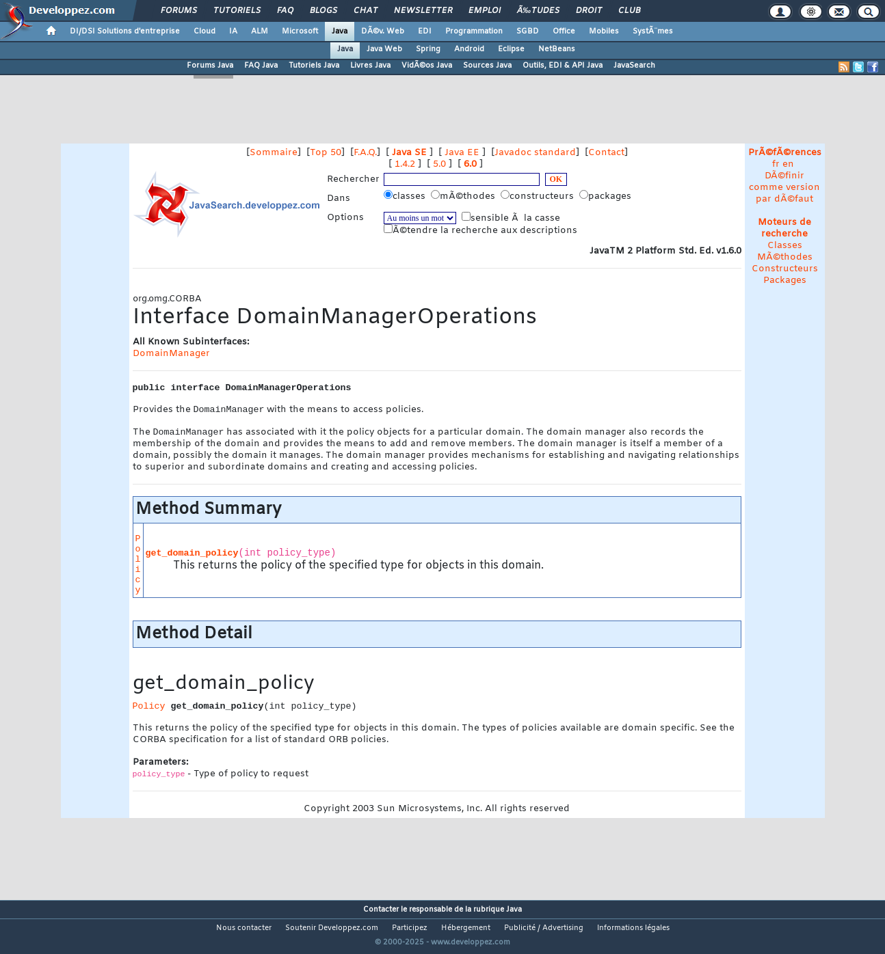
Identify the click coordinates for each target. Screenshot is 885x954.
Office (564, 31)
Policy (138, 567)
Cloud (204, 31)
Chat (365, 10)
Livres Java (370, 65)
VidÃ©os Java (426, 65)
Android (469, 49)
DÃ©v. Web (382, 31)
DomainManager (171, 353)
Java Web (384, 49)
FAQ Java (261, 65)
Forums (178, 10)
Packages (784, 280)
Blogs (323, 10)
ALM (259, 31)
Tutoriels (237, 10)
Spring (428, 49)
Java (339, 31)
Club (629, 10)
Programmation (474, 31)
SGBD (527, 31)
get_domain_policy (192, 556)
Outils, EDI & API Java (563, 65)
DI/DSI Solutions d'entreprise (125, 31)
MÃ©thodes (785, 257)
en (788, 164)
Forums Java (210, 65)
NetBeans (556, 49)
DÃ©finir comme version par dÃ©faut (784, 187)
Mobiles (604, 31)
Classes (784, 245)
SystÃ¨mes (653, 31)
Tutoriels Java (314, 65)
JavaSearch (634, 65)
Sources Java (487, 65)
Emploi (484, 10)
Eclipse (511, 49)
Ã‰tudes (538, 10)
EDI (425, 31)
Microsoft (300, 31)
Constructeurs (785, 269)
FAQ (285, 10)
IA (233, 31)
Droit (588, 10)
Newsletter (423, 10)
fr (776, 164)
